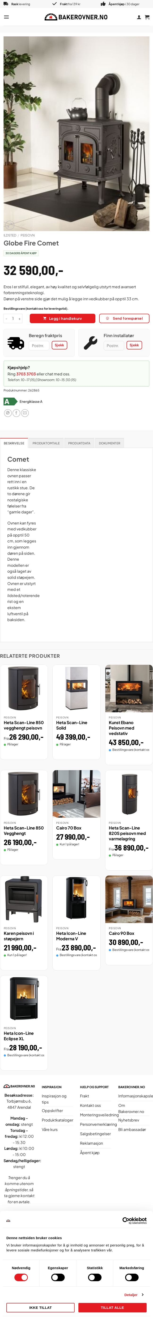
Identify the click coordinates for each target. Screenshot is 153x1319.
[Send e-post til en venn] (25, 413)
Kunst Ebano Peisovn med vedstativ (121, 728)
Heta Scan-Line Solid (71, 725)
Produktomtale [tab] (46, 443)
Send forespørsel (124, 318)
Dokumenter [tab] (109, 443)
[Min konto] (139, 17)
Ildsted (10, 235)
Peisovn (28, 235)
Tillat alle (112, 1308)
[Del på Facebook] (16, 413)
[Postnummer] (39, 345)
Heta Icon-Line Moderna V (71, 936)
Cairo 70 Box (68, 827)
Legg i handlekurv (65, 318)
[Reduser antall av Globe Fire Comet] (6, 318)
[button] (6, 17)
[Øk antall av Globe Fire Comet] (19, 318)
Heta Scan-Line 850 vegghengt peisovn (24, 725)
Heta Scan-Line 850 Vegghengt (24, 830)
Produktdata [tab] (79, 443)
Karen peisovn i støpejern (19, 936)
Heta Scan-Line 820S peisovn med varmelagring (127, 833)
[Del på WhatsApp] (8, 413)
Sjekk (59, 345)
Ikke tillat (40, 1308)
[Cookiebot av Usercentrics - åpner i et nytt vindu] (126, 1220)
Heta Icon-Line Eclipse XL (19, 1036)
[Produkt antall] (13, 318)
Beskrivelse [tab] (14, 443)
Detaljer (131, 1295)
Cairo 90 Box (121, 933)
